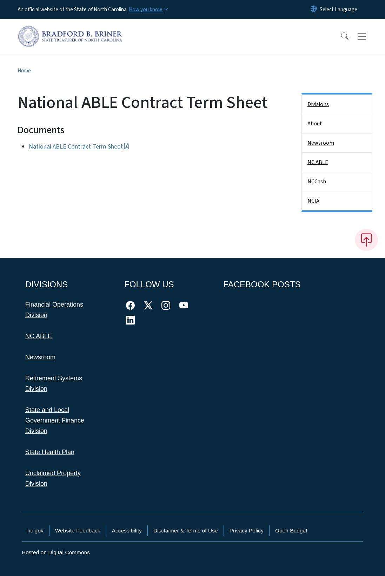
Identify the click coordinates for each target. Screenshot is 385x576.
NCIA (313, 201)
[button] (340, 36)
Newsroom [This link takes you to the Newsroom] (40, 357)
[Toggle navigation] (368, 36)
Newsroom (320, 143)
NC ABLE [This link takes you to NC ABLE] (38, 336)
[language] (338, 9)
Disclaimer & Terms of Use (185, 531)
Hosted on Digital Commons (56, 552)
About (314, 123)
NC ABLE (317, 162)
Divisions (318, 104)
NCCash (316, 181)
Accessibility (127, 531)
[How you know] (148, 9)
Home (24, 70)
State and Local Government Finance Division (54, 420)
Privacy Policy (247, 531)
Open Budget (291, 531)
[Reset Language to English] (314, 9)
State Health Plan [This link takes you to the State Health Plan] (49, 452)
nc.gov (35, 531)
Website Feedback (77, 531)
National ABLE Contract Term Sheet (79, 146)
